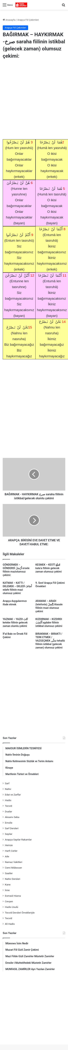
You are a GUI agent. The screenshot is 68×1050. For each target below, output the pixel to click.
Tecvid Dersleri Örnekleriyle (20, 912)
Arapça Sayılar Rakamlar (18, 839)
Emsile (8, 822)
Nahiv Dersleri (12, 878)
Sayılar (8, 833)
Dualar (8, 811)
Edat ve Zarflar (13, 794)
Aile (7, 856)
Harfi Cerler (11, 850)
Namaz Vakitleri (13, 862)
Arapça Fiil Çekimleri (28, 19)
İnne (7, 890)
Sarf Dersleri (11, 828)
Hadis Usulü (11, 907)
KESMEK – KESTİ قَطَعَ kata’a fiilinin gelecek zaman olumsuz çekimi (49, 568)
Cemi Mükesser (13, 867)
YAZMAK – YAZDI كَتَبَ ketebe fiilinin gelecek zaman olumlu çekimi (15, 622)
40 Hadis (10, 923)
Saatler (9, 873)
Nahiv (8, 789)
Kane (8, 884)
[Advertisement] (34, 100)
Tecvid (8, 805)
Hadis (8, 800)
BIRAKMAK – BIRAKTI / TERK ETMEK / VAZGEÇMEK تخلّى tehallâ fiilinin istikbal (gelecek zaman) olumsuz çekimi (50, 640)
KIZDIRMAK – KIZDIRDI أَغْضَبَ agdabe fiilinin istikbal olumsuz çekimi (49, 622)
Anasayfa (9, 19)
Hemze (9, 845)
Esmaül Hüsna (13, 895)
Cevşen (9, 901)
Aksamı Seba (12, 817)
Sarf (7, 783)
